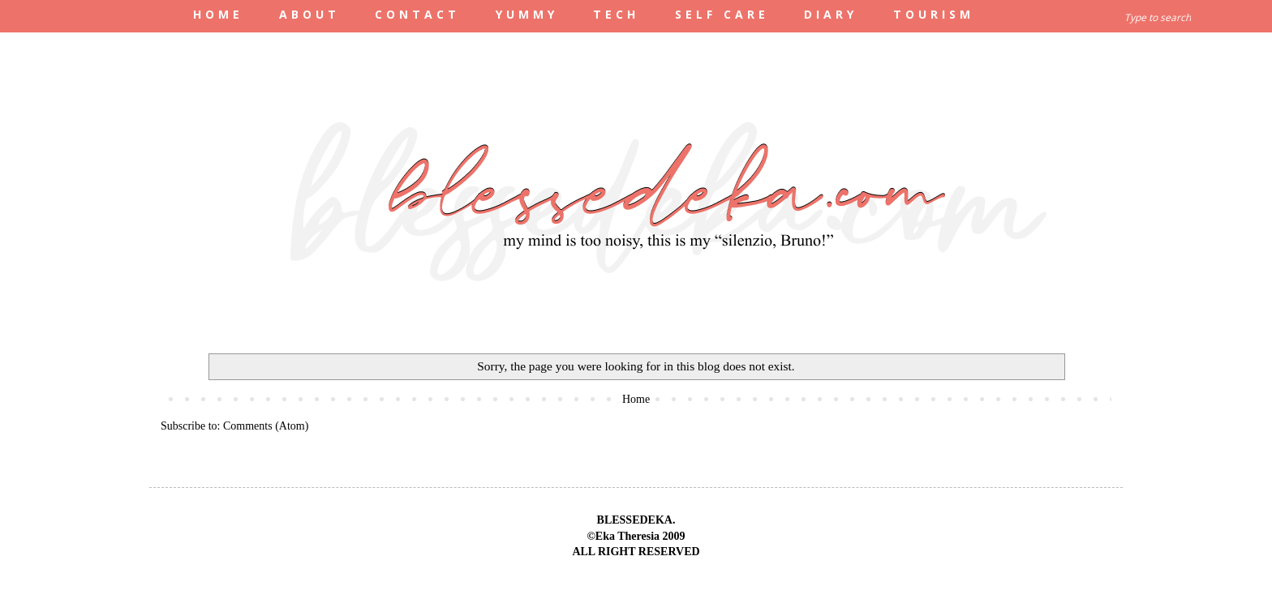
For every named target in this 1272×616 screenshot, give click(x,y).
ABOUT (309, 14)
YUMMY (527, 14)
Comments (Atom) (265, 426)
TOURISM (933, 14)
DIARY (830, 14)
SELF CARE (722, 14)
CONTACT (417, 14)
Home (636, 399)
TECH (616, 14)
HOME (218, 14)
